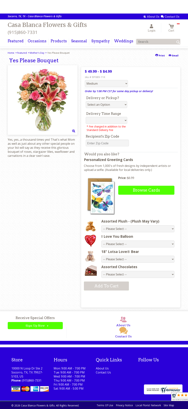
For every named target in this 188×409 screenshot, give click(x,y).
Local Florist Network (148, 405)
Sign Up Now (35, 325)
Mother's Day (37, 52)
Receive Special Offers (35, 318)
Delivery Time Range (103, 114)
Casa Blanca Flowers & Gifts (47, 25)
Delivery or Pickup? (102, 98)
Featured (22, 52)
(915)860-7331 (22, 32)
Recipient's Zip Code (102, 136)
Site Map (169, 405)
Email (173, 55)
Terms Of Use (105, 405)
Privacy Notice (124, 405)
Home (11, 52)
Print (160, 55)
